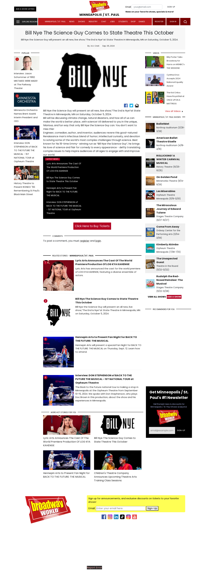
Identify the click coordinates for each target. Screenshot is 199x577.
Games (142, 21)
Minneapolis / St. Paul (55, 21)
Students (123, 21)
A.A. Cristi (95, 46)
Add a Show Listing (25, 9)
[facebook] (126, 105)
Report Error (94, 567)
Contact (180, 538)
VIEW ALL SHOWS (157, 296)
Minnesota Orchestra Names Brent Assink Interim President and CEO (26, 111)
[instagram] (110, 517)
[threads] (128, 517)
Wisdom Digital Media (135, 572)
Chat (103, 21)
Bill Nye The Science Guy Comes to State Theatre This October (115, 439)
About (181, 532)
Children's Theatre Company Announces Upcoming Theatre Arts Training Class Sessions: (115, 476)
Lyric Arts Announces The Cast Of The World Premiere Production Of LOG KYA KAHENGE (63, 167)
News (71, 21)
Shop (133, 21)
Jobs (112, 21)
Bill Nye (47, 110)
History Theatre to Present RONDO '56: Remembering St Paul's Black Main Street (26, 184)
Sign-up (171, 7)
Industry (93, 21)
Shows (81, 21)
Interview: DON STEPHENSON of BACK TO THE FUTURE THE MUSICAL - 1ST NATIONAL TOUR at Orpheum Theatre (26, 147)
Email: (128, 7)
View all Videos (173, 111)
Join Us (181, 544)
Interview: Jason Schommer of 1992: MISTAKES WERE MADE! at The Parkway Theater (26, 76)
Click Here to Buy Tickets (92, 226)
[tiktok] (122, 517)
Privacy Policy (177, 572)
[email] (137, 105)
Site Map (180, 562)
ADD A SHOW (174, 296)
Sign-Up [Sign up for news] (152, 508)
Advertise (179, 526)
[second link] (116, 517)
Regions (180, 556)
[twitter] (131, 105)
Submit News (177, 550)
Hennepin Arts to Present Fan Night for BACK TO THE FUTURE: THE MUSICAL (62, 192)
